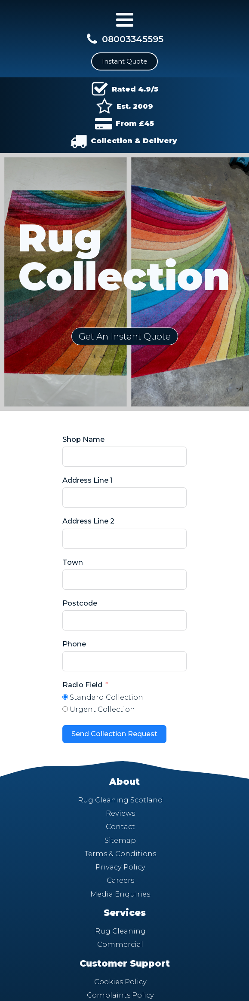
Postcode (79, 603)
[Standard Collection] (65, 697)
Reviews (120, 813)
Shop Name (83, 439)
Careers (120, 880)
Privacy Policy (120, 867)
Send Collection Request (114, 734)
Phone (74, 644)
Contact (120, 826)
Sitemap (120, 840)
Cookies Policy (120, 981)
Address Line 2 (88, 521)
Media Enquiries (120, 894)
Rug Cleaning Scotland (120, 800)
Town (72, 562)
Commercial (120, 944)
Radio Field (82, 684)
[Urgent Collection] (65, 709)
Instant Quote (125, 61)
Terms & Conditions (120, 853)
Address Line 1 (87, 480)
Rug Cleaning (120, 931)
